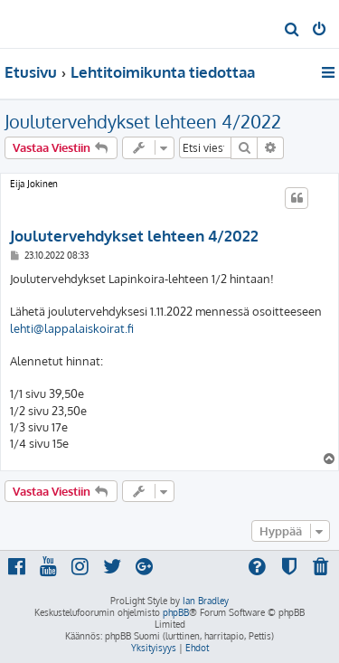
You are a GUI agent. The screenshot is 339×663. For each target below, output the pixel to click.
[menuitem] (292, 31)
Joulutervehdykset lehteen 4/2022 (143, 121)
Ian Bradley (206, 600)
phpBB (176, 612)
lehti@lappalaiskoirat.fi (72, 328)
